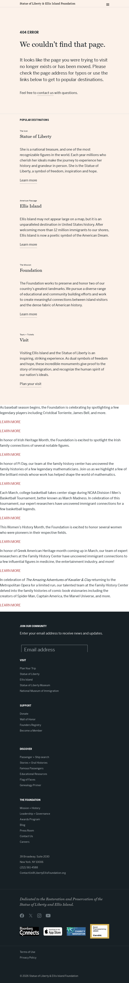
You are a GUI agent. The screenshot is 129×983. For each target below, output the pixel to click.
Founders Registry (30, 725)
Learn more (28, 180)
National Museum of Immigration (39, 691)
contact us (45, 93)
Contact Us (26, 836)
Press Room (27, 830)
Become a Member (31, 730)
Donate (24, 713)
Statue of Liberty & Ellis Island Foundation (47, 3)
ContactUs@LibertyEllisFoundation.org (43, 873)
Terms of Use (27, 952)
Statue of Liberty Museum (35, 685)
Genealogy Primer (30, 785)
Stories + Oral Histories (33, 762)
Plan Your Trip (28, 668)
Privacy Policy (28, 957)
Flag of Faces (27, 779)
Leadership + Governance (35, 813)
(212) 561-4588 (29, 867)
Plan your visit (30, 384)
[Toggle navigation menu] (107, 3)
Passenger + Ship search (34, 757)
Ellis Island (26, 679)
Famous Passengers (31, 768)
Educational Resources (33, 774)
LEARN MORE (10, 422)
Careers (24, 841)
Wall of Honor (28, 719)
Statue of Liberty (29, 674)
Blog (22, 825)
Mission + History (30, 808)
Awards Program (30, 819)
